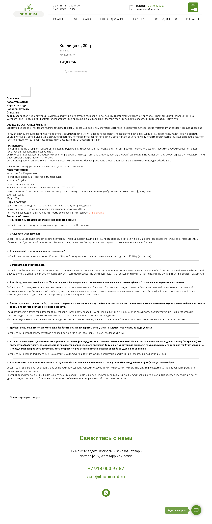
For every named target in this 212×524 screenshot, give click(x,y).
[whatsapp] (106, 493)
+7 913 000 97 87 (155, 5)
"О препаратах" (96, 212)
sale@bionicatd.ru (106, 476)
